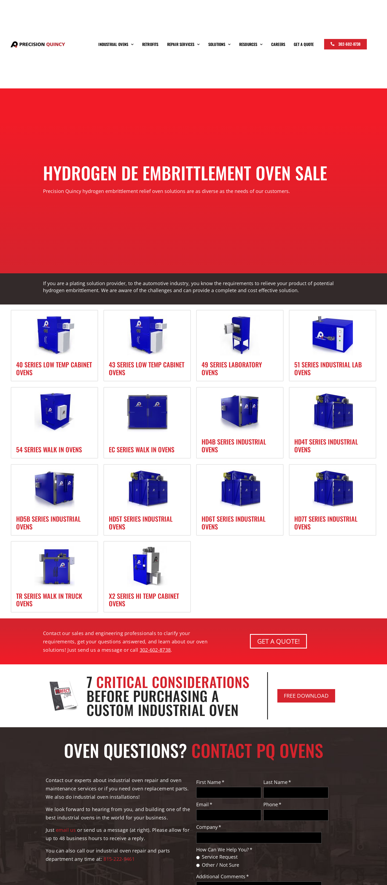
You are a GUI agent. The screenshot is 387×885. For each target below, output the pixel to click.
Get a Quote (304, 44)
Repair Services (183, 44)
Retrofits (150, 44)
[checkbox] (262, 862)
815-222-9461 (119, 858)
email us (66, 829)
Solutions (219, 44)
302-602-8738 (155, 649)
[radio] (262, 858)
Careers (278, 44)
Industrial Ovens (115, 44)
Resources (251, 44)
